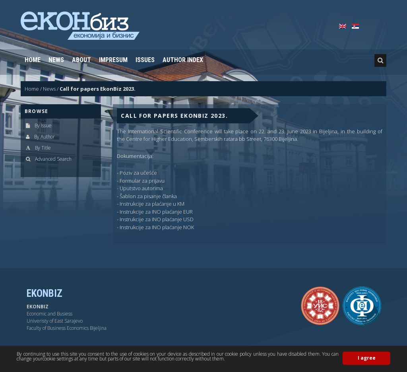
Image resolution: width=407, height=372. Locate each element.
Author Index (183, 60)
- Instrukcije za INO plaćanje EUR (155, 211)
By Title (43, 147)
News (56, 60)
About (81, 60)
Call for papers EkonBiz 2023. (98, 88)
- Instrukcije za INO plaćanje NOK (155, 227)
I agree (367, 357)
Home (33, 60)
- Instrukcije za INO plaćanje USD (155, 219)
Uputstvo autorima (141, 188)
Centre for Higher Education (159, 138)
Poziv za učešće (138, 172)
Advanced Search (53, 159)
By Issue (43, 125)
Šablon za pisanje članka (148, 196)
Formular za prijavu (142, 180)
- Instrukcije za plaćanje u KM (150, 203)
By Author (44, 136)
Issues (145, 60)
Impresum (113, 60)
